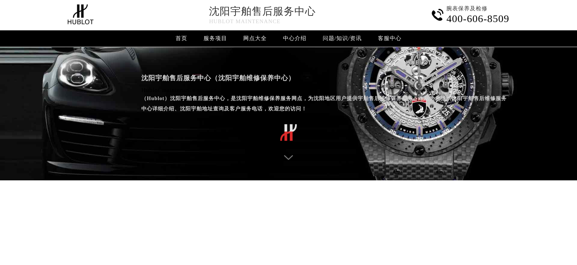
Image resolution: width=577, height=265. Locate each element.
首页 (181, 38)
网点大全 (255, 38)
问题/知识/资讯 (342, 38)
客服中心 (389, 38)
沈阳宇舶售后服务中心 (262, 11)
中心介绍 (295, 38)
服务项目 (215, 38)
